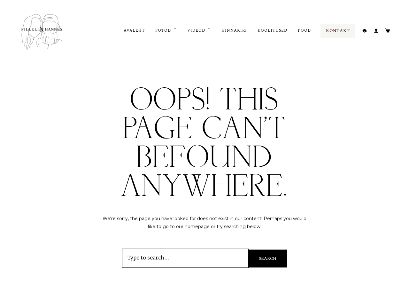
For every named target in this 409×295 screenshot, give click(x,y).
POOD (304, 31)
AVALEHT (134, 31)
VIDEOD (196, 31)
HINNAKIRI (234, 31)
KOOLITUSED (272, 31)
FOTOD (163, 31)
